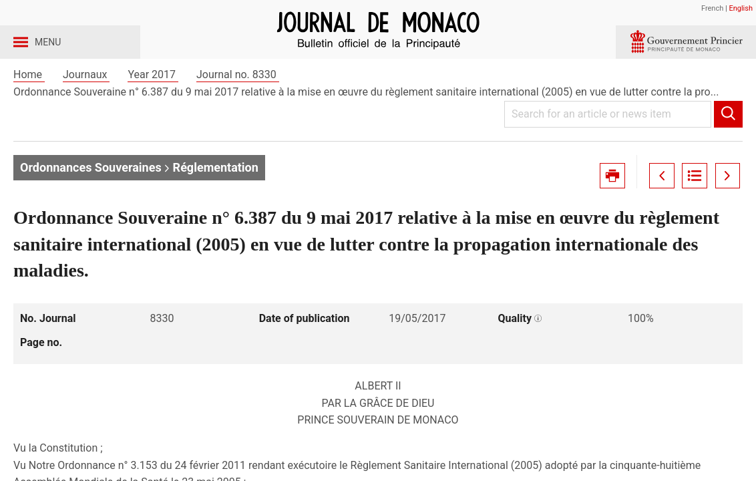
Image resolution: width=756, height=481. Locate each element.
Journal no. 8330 (237, 106)
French (712, 8)
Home (29, 106)
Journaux (86, 106)
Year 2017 (153, 106)
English (741, 8)
